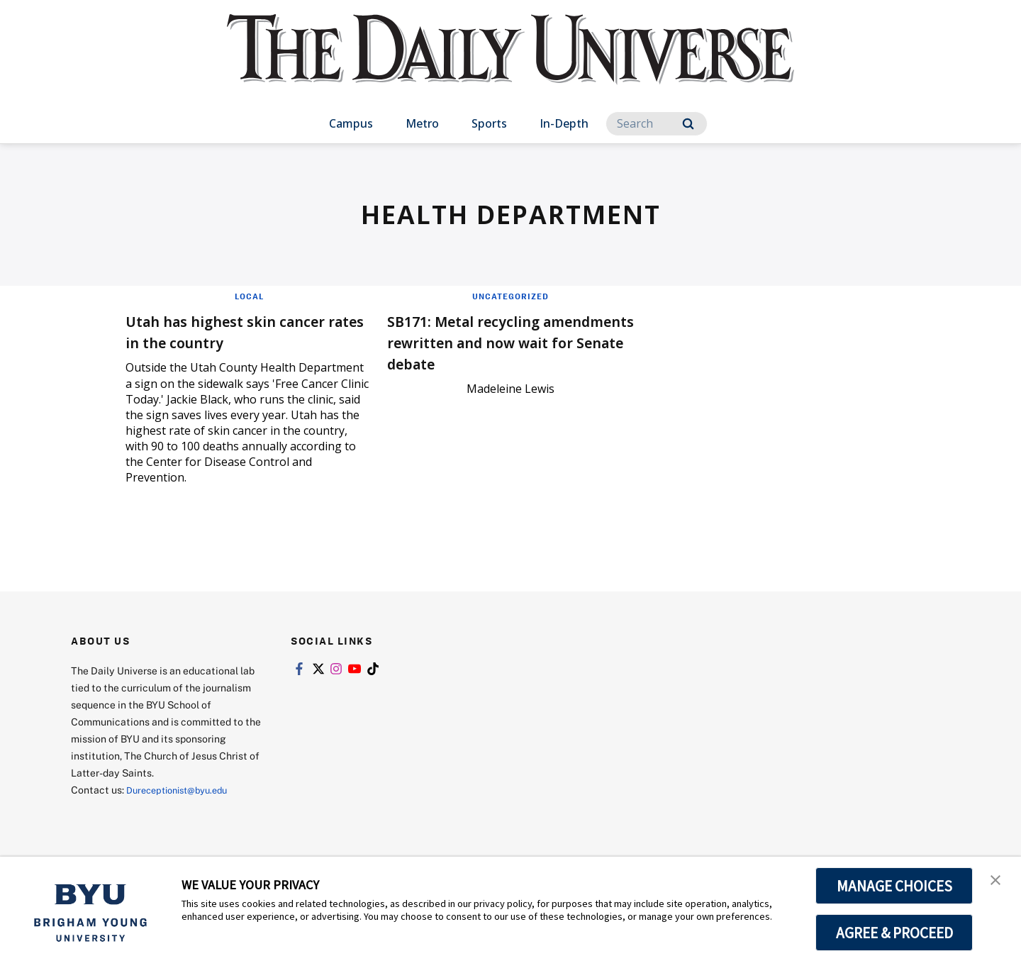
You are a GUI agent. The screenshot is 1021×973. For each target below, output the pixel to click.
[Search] (657, 123)
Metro (422, 123)
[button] (997, 882)
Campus (351, 123)
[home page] (510, 63)
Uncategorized (510, 296)
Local (249, 296)
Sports (489, 123)
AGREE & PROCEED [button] (894, 933)
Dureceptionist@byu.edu (183, 790)
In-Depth (564, 123)
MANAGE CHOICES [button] (894, 886)
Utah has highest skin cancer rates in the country (247, 330)
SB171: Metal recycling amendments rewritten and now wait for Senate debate (504, 341)
